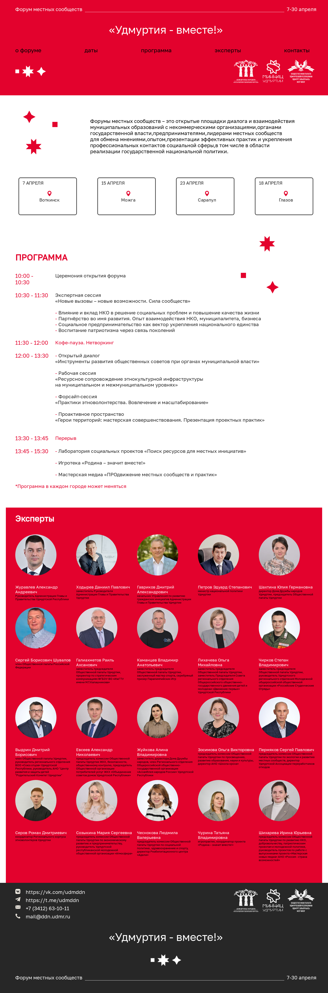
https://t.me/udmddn (52, 900)
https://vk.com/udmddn (55, 892)
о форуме (28, 50)
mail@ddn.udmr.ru (48, 916)
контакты (297, 50)
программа (156, 50)
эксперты (228, 50)
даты (91, 50)
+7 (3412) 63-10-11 (47, 908)
